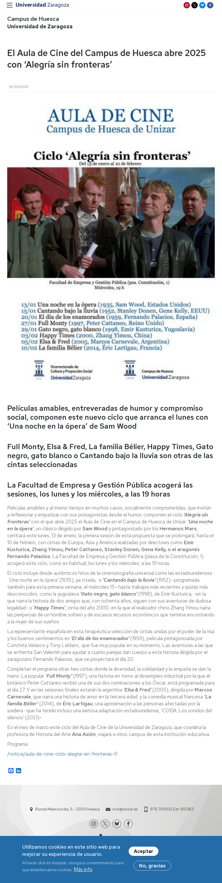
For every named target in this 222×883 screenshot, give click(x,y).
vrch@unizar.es (125, 809)
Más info (83, 869)
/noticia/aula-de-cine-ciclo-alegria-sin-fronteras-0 (62, 754)
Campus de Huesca (33, 19)
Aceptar (143, 851)
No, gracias (152, 865)
